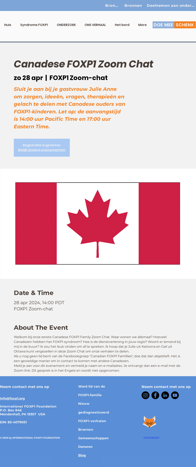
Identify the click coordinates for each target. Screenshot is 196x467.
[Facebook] (155, 395)
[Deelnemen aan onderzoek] (171, 5)
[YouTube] (175, 395)
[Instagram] (145, 395)
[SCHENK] (185, 24)
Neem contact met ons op (24, 387)
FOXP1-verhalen (92, 421)
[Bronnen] (112, 5)
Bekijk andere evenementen (41, 150)
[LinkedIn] (165, 395)
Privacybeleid (151, 437)
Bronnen (85, 429)
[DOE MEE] (163, 24)
